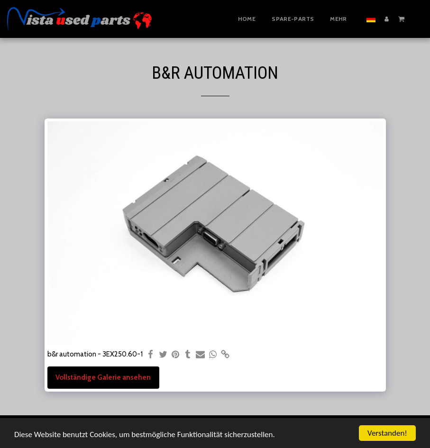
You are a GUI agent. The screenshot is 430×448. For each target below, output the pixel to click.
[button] (401, 18)
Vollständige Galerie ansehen (103, 377)
